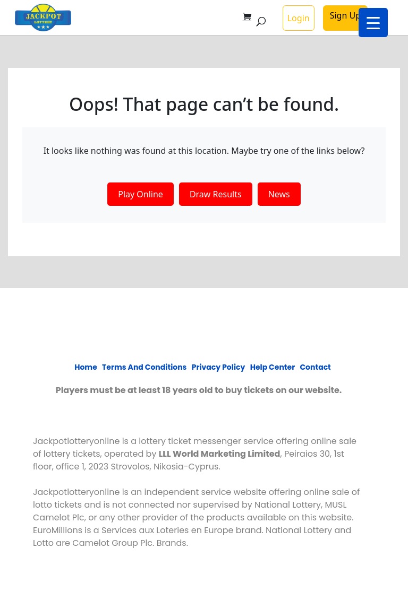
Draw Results (216, 194)
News (279, 194)
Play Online (140, 194)
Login (298, 18)
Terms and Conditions (144, 367)
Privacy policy (218, 367)
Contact (315, 367)
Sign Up (345, 15)
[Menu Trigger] (373, 22)
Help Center (272, 367)
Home (85, 367)
